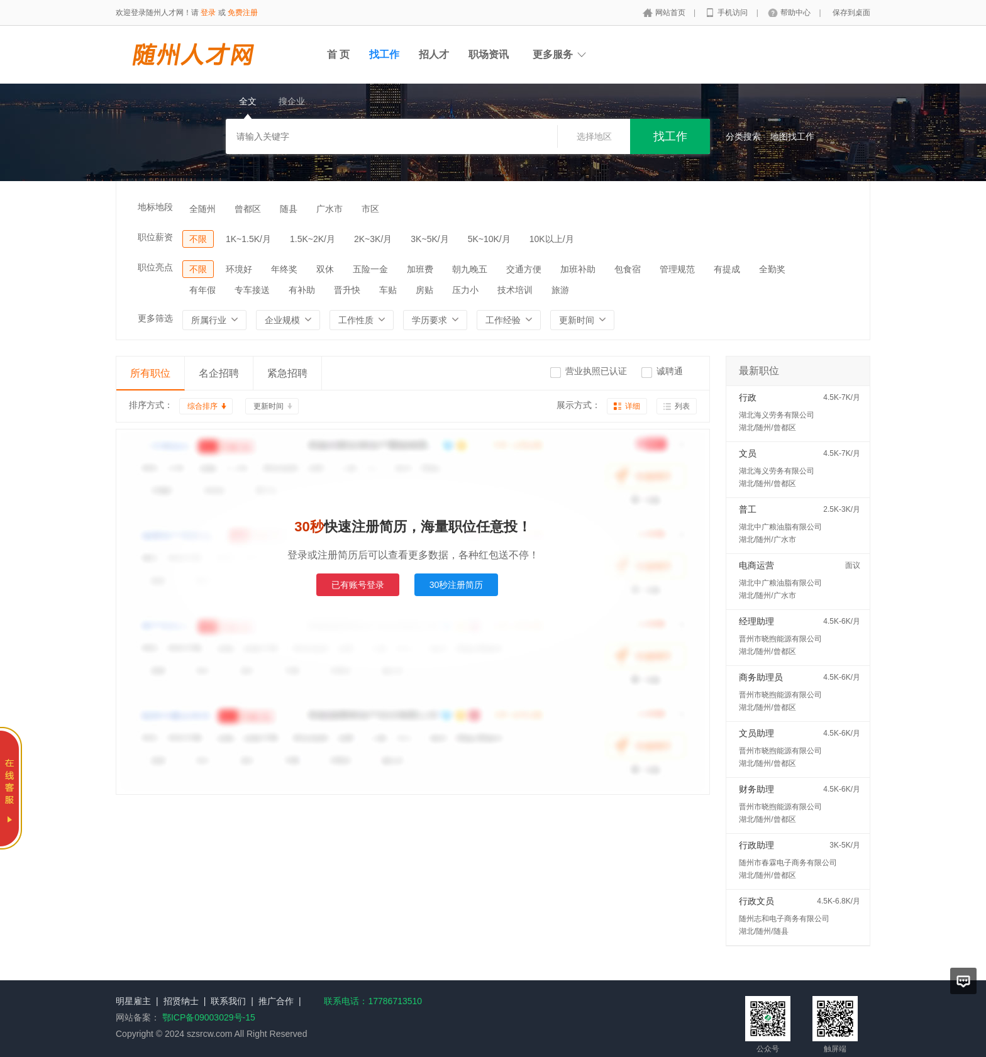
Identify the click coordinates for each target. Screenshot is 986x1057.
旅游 (560, 290)
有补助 (302, 290)
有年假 (202, 290)
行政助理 (756, 845)
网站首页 (671, 12)
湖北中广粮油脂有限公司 (780, 527)
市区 (370, 209)
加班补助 (577, 269)
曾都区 (248, 209)
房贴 (424, 290)
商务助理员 (761, 677)
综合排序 (202, 406)
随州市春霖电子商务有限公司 (788, 862)
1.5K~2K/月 (312, 239)
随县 (288, 209)
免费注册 (243, 12)
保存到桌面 (851, 12)
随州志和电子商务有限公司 (784, 918)
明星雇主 (133, 1001)
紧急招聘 (287, 373)
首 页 (338, 54)
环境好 (239, 269)
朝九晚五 (469, 269)
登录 (208, 12)
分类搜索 (743, 136)
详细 (632, 406)
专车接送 (252, 290)
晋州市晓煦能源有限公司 (780, 638)
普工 (747, 509)
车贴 (388, 290)
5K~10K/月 (489, 239)
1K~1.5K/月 (248, 239)
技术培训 (515, 290)
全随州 (202, 209)
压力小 (465, 290)
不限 (198, 239)
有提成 (727, 269)
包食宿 (627, 269)
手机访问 (733, 12)
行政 (747, 397)
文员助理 (756, 733)
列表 (682, 406)
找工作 (384, 54)
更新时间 (268, 406)
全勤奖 (772, 269)
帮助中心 (796, 12)
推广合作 (276, 1001)
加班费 (420, 269)
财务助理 (756, 789)
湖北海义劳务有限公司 (776, 415)
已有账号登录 (357, 585)
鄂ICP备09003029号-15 (208, 1017)
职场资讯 (488, 54)
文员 (747, 453)
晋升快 (347, 290)
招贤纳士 (181, 1001)
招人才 (434, 54)
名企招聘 (219, 373)
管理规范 (677, 269)
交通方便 (523, 269)
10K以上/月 (551, 239)
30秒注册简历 (456, 585)
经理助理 (756, 621)
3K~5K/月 (429, 239)
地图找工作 (792, 136)
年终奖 (284, 269)
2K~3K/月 (373, 239)
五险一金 (370, 269)
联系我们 (228, 1001)
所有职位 (150, 373)
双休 (325, 269)
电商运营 (756, 565)
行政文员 (756, 901)
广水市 (329, 209)
